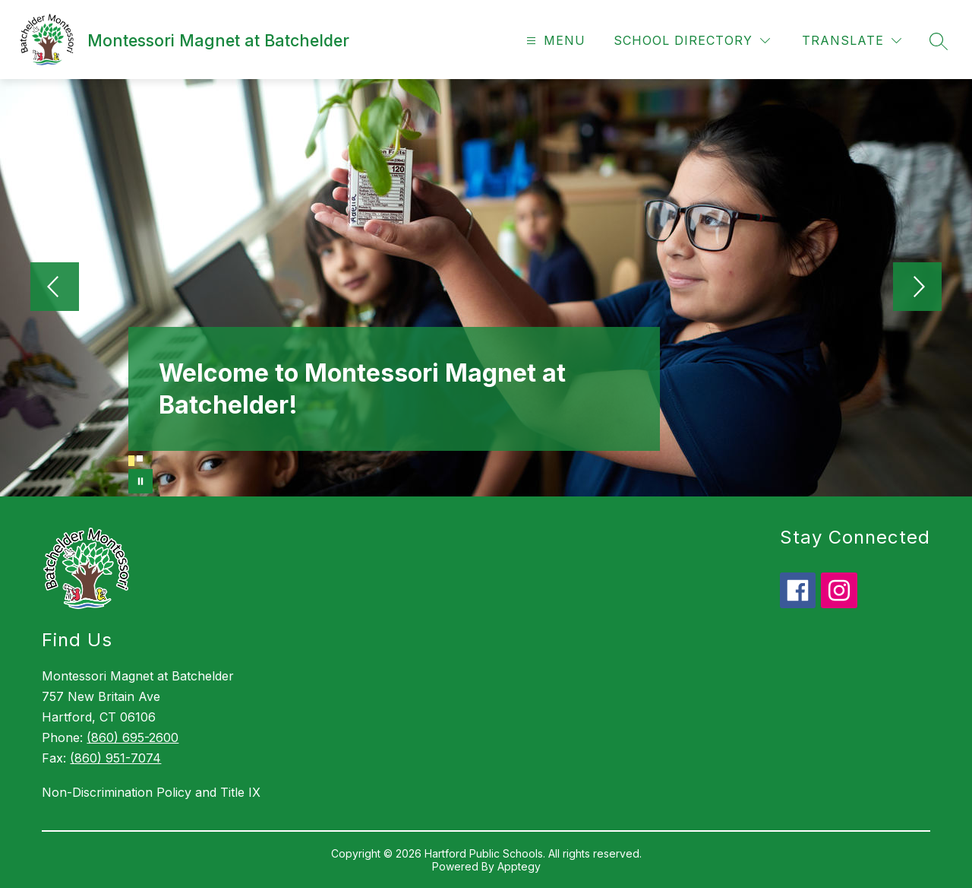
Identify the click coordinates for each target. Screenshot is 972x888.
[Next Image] (917, 288)
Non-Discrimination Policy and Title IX (151, 792)
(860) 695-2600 (132, 737)
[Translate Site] (851, 40)
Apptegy (519, 866)
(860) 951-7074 (115, 758)
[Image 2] (140, 458)
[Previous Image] (54, 288)
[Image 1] (131, 460)
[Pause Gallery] (140, 481)
